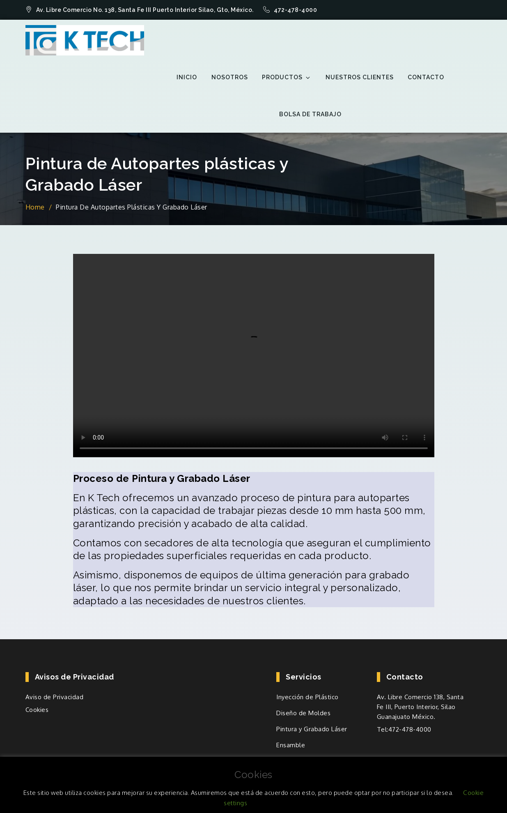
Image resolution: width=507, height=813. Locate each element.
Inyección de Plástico (307, 697)
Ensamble (290, 745)
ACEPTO (269, 803)
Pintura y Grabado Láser (311, 729)
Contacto (426, 77)
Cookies (37, 710)
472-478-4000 (290, 10)
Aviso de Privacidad (54, 697)
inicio (187, 77)
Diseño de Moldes (303, 713)
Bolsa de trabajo (310, 114)
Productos (286, 77)
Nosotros (229, 77)
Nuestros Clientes (360, 77)
